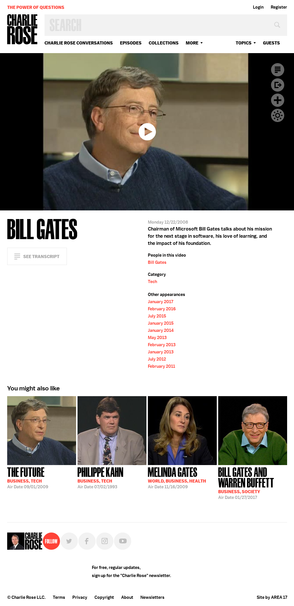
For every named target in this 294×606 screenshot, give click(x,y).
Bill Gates (157, 262)
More (192, 43)
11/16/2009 (177, 477)
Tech (152, 281)
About (127, 597)
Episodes (131, 43)
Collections (164, 43)
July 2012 (157, 359)
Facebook (87, 541)
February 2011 (161, 366)
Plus (277, 100)
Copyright (104, 597)
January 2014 (161, 330)
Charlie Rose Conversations (79, 43)
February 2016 (162, 309)
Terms (59, 597)
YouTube (122, 541)
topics (244, 43)
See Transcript (41, 256)
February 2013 (161, 345)
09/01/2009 (27, 477)
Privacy (79, 597)
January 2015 (161, 323)
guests (271, 43)
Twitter (69, 541)
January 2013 (160, 352)
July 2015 (157, 316)
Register (279, 7)
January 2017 (160, 302)
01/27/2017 (252, 482)
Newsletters (152, 597)
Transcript (277, 69)
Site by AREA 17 (272, 597)
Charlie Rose (22, 29)
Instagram (104, 541)
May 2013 (157, 337)
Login (258, 7)
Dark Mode (277, 115)
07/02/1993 (100, 477)
